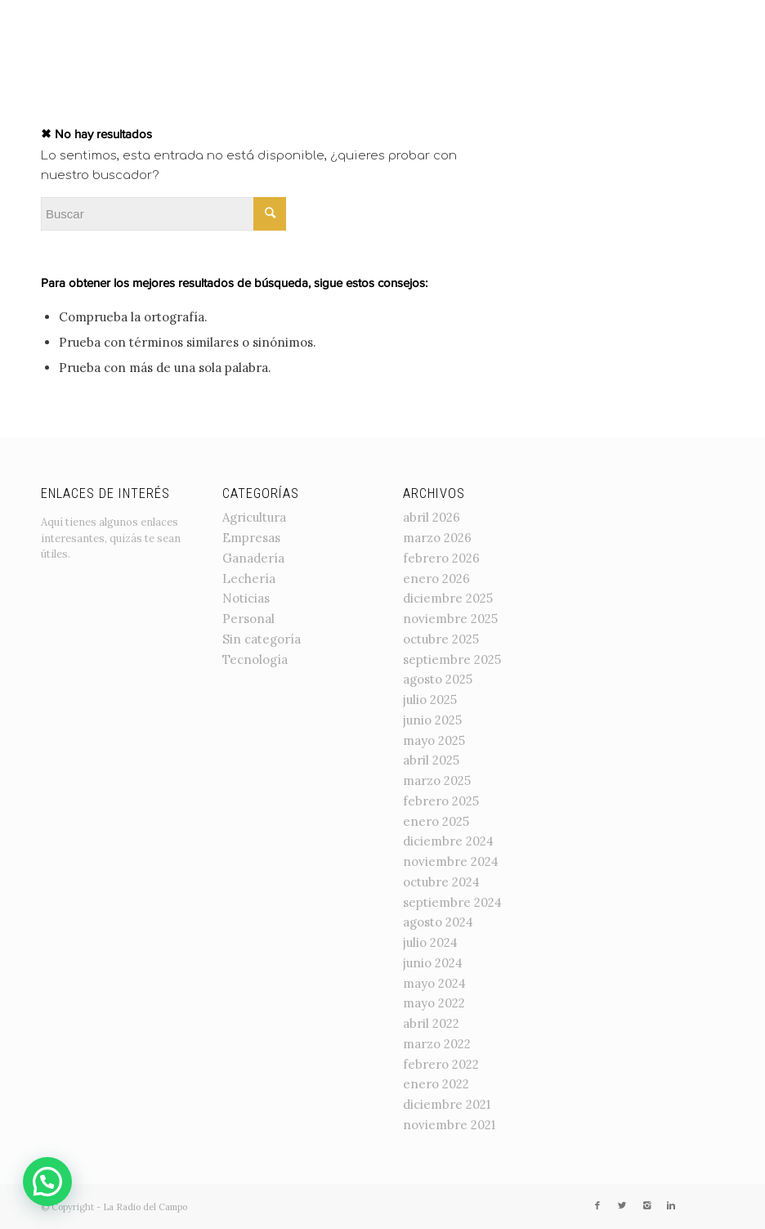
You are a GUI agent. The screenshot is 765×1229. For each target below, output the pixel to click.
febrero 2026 (441, 558)
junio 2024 (433, 963)
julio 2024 (430, 942)
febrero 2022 (441, 1064)
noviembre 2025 (450, 618)
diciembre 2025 (448, 598)
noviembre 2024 (451, 861)
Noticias (246, 598)
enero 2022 (436, 1084)
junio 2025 (432, 720)
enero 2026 (436, 578)
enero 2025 (436, 821)
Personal (248, 618)
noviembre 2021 (449, 1125)
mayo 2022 (434, 1003)
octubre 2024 (441, 882)
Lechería (248, 578)
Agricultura (254, 517)
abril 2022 (431, 1023)
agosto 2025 (437, 679)
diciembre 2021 (446, 1104)
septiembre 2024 (452, 902)
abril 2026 (431, 517)
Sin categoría (261, 639)
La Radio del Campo (145, 1207)
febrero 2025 (441, 801)
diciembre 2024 (448, 841)
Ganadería (253, 558)
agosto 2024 (438, 922)
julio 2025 (430, 699)
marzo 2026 (437, 537)
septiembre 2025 (452, 659)
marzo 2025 (437, 780)
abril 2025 (431, 760)
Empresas (251, 537)
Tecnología (255, 659)
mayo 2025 (434, 740)
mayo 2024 (434, 983)
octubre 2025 (441, 639)
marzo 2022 (437, 1044)
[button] (47, 1181)
